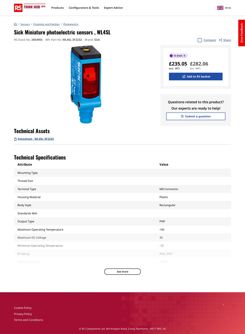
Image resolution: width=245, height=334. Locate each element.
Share (225, 40)
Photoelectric (71, 24)
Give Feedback (242, 33)
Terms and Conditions (28, 319)
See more (122, 271)
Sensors (25, 24)
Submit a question (196, 116)
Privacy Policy (23, 313)
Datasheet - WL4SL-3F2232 (36, 139)
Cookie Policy (23, 307)
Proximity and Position (46, 24)
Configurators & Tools (84, 7)
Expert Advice (113, 7)
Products (57, 7)
